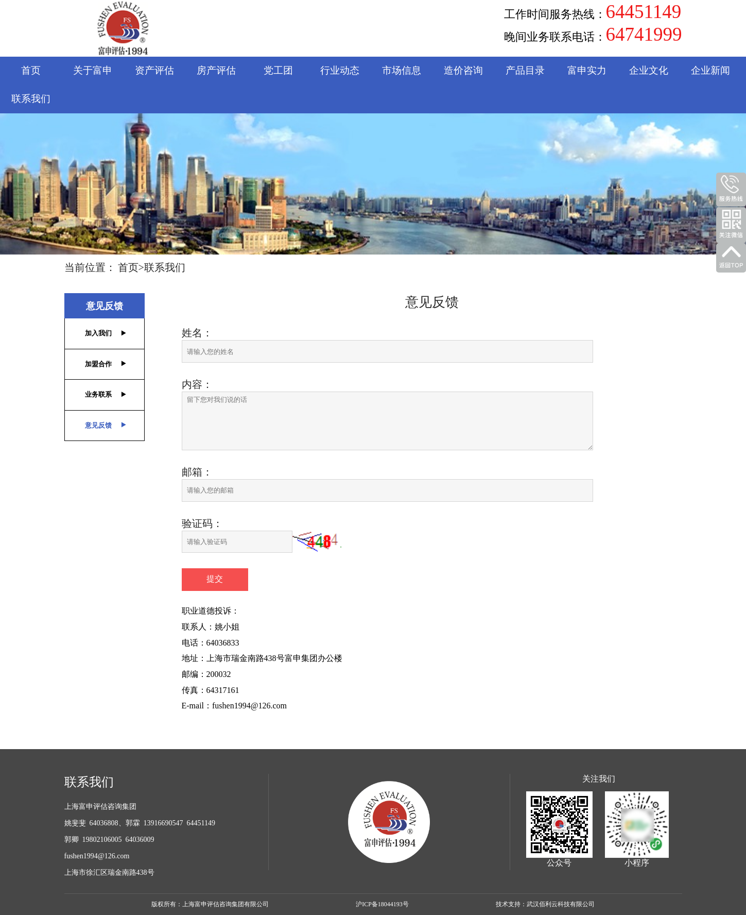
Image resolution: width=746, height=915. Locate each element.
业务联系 (98, 394)
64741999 (644, 34)
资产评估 (154, 70)
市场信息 (401, 70)
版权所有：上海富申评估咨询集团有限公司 (210, 904)
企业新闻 (710, 70)
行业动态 (339, 70)
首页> (131, 267)
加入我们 (98, 333)
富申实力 (586, 70)
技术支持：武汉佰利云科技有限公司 (545, 904)
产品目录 (525, 70)
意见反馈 (104, 306)
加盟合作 (98, 364)
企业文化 (648, 70)
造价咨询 (463, 70)
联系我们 (30, 98)
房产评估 (216, 70)
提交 (214, 578)
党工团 (278, 70)
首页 (31, 70)
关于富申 (92, 70)
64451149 (644, 12)
